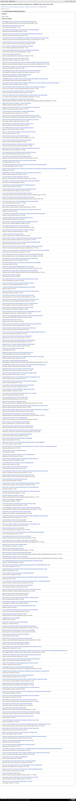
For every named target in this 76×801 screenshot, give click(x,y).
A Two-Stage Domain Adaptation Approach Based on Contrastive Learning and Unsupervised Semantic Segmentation (24, 164)
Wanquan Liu (18, 223)
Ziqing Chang (4, 374)
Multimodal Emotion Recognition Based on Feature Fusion (13, 25)
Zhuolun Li (10, 521)
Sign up (74, 1)
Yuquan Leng (15, 325)
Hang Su (10, 27)
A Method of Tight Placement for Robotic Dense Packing (12, 495)
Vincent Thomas (10, 108)
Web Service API (17, 799)
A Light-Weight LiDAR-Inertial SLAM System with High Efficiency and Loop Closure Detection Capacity (21, 209)
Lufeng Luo (22, 713)
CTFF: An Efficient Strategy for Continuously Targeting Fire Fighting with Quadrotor (18, 127)
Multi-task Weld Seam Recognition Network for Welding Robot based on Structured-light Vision (20, 270)
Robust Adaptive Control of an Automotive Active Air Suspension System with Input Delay (19, 21)
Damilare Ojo (18, 362)
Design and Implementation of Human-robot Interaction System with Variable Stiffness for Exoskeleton (21, 311)
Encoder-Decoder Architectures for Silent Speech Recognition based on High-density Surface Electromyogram (23, 532)
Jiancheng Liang (5, 713)
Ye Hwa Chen (24, 370)
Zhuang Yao (24, 762)
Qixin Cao (22, 611)
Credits (9, 799)
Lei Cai (14, 190)
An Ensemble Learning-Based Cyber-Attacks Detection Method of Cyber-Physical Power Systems (20, 720)
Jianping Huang (14, 117)
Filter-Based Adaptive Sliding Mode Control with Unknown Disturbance (15, 634)
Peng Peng (13, 129)
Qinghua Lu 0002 (17, 713)
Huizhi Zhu (4, 684)
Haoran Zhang (4, 145)
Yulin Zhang (27, 300)
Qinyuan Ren (18, 468)
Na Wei (13, 746)
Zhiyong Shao (19, 72)
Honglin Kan (23, 272)
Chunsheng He (5, 590)
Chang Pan (9, 239)
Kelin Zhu (20, 284)
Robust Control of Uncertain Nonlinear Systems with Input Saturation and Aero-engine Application (20, 695)
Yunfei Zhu (9, 55)
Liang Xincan (17, 725)
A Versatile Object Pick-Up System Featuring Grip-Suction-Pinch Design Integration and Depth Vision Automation (23, 213)
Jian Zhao (7, 635)
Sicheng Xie (14, 582)
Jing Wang (21, 227)
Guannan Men (4, 562)
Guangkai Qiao (15, 35)
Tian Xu (3, 443)
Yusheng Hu (4, 345)
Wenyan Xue (9, 378)
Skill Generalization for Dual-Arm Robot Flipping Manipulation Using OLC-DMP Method (18, 340)
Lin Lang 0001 (12, 680)
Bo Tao (3, 701)
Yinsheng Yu (4, 382)
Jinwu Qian (11, 623)
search (13, 1)
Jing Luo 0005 (8, 92)
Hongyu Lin (31, 268)
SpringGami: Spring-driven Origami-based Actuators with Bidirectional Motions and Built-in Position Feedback (23, 356)
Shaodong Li (19, 778)
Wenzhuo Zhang (19, 505)
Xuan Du (13, 358)
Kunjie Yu (18, 268)
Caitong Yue (14, 268)
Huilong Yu (23, 411)
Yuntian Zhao (9, 141)
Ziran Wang (4, 272)
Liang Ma (4, 325)
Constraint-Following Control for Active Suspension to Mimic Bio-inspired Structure (18, 675)
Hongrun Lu (24, 774)
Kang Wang (4, 541)
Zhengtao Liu (17, 137)
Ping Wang (23, 223)
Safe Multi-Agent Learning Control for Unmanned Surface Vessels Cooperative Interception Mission (21, 180)
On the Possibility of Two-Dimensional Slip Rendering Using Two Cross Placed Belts (18, 385)
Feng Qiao (9, 321)
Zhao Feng (18, 235)
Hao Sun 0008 (27, 639)
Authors (5, 11)
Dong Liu (9, 762)
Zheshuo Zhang (9, 676)
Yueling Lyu (12, 133)
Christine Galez (17, 68)
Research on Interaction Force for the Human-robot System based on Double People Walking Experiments (22, 769)
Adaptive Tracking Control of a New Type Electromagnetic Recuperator (15, 593)
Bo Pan (38, 541)
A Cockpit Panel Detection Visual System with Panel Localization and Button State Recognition (20, 609)
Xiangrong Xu (9, 554)
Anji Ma (3, 47)
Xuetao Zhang (10, 145)
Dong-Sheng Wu (13, 701)
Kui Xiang (25, 92)
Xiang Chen (8, 529)
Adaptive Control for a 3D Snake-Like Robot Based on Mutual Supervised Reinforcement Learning (20, 115)
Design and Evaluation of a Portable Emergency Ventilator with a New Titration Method (18, 630)
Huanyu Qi (4, 333)
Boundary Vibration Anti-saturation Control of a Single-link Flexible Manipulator (17, 703)
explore (6, 1)
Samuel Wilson (14, 100)
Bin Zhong (12, 51)
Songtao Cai (9, 774)
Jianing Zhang (15, 705)
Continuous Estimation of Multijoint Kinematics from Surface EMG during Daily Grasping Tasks (20, 458)
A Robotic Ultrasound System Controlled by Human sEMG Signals (14, 756)
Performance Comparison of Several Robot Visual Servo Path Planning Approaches (18, 573)
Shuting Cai (27, 72)
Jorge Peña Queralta (6, 80)
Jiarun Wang (4, 366)
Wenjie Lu (19, 345)
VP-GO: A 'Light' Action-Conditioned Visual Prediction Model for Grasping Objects (17, 46)
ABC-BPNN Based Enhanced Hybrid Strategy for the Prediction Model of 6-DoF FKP (18, 683)
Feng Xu (24, 239)
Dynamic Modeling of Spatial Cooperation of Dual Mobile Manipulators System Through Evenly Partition (21, 646)
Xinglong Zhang (8, 505)
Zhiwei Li (8, 411)
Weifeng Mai (4, 288)
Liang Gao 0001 (25, 582)
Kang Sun (8, 541)
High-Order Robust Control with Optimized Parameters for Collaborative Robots (17, 638)
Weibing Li (4, 170)
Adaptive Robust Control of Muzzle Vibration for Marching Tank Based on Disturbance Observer (20, 597)
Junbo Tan (11, 635)
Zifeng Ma (4, 460)
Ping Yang (4, 770)
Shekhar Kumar (5, 35)
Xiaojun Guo (4, 390)
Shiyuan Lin (4, 141)
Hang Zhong (14, 43)
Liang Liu (12, 762)
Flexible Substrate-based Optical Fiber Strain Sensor (12, 319)
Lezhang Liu (4, 386)
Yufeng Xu (15, 537)
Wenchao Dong (9, 329)
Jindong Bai (20, 370)
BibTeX (8, 11)
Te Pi (7, 460)
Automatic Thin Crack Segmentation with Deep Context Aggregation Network (16, 156)
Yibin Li (32, 247)
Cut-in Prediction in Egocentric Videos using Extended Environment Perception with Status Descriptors (21, 430)
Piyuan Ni (13, 611)
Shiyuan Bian (24, 590)
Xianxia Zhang (14, 382)
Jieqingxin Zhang (29, 668)
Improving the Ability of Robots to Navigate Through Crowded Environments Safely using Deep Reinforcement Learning (24, 405)
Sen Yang (9, 578)
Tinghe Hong (4, 117)
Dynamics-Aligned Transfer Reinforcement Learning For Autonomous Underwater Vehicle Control (20, 728)
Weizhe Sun (20, 231)
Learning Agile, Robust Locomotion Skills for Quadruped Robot (14, 707)
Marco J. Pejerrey (20, 652)
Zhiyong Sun (13, 272)
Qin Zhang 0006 (20, 329)
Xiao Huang (11, 31)
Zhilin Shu (12, 435)
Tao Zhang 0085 (17, 247)
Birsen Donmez (21, 35)
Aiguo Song (38, 39)
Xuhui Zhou (4, 509)
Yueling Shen (21, 419)
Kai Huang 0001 (33, 117)
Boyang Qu (35, 268)
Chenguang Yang (23, 341)
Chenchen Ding (20, 194)
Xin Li (31, 39)
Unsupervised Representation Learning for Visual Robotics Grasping (15, 58)
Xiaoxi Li (3, 754)
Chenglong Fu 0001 (21, 325)
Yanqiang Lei (22, 247)
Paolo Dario (10, 76)
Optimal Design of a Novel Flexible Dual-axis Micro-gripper (13, 348)
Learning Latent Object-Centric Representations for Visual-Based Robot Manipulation (18, 111)
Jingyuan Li (4, 582)
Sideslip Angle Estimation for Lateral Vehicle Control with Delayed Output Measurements (19, 605)
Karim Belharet (19, 104)
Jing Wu (8, 684)
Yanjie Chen (4, 43)
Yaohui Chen (18, 358)
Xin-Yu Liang (4, 492)
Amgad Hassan (13, 362)
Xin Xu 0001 (14, 505)
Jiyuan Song (12, 300)
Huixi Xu (7, 672)
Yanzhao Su (17, 660)
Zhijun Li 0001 (14, 174)
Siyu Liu (7, 88)
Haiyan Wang (34, 554)
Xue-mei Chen (9, 472)
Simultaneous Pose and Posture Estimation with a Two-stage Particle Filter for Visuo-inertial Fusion (21, 107)
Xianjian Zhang (15, 284)
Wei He (21, 586)
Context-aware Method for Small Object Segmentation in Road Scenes (15, 176)
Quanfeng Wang (15, 366)
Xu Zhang (11, 284)
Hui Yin (19, 676)
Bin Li (7, 431)
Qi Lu (8, 623)
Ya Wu (30, 178)
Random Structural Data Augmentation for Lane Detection (13, 205)
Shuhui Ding (15, 370)
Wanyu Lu (23, 778)
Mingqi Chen (10, 778)
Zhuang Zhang (16, 627)
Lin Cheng (20, 525)
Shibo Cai (22, 55)
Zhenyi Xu (23, 153)
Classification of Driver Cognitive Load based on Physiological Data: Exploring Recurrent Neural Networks (22, 33)
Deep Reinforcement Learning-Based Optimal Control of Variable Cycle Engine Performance (19, 699)
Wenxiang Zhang (31, 725)
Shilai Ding (7, 96)
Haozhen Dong (9, 582)
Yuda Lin (3, 133)
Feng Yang (13, 276)
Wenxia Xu (12, 684)
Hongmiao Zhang (31, 96)
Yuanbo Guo (9, 366)
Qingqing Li (12, 80)
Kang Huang (19, 590)
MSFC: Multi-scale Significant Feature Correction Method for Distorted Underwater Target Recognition (21, 262)
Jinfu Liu (21, 725)
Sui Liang (11, 96)
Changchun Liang (27, 541)
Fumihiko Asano (5, 84)
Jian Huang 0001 (26, 227)
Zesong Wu (4, 574)
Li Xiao (21, 398)
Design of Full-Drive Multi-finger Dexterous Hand (11, 54)
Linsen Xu (8, 725)
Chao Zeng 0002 (11, 341)
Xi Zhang (26, 411)
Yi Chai (27, 627)
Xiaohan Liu (13, 513)
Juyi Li (3, 525)
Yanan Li (22, 684)
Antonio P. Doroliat (11, 215)
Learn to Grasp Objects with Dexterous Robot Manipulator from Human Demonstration (18, 744)
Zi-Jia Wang (15, 472)
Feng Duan (18, 374)
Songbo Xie (9, 382)
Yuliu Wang (4, 570)
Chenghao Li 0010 (5, 194)
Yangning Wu (9, 43)
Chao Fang (16, 333)
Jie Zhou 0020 (10, 456)
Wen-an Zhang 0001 (16, 492)
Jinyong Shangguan (9, 333)
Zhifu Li (25, 705)
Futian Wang (14, 153)
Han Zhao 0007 (33, 639)
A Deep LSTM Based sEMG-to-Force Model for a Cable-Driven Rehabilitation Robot (17, 462)
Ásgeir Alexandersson (35, 100)
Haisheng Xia (10, 590)
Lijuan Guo (14, 778)
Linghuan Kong (13, 586)
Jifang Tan (4, 153)
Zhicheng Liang (14, 72)
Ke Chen (26, 268)
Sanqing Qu (18, 431)
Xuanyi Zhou (4, 55)
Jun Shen (12, 476)
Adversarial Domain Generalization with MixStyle (11, 274)
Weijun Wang (4, 774)
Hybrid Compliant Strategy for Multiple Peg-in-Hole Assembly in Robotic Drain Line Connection (20, 777)
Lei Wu (3, 166)
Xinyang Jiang (19, 386)
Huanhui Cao (14, 345)
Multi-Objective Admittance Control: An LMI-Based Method (13, 528)
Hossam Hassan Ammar (30, 362)
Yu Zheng (12, 386)
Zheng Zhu (22, 137)
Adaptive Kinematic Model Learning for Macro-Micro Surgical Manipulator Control (17, 352)
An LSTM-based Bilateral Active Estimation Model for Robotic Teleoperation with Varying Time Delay (21, 507)
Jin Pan (3, 121)
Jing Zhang (4, 300)
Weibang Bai (9, 509)
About (2, 799)
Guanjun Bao (26, 55)
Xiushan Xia (19, 153)
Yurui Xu (3, 27)
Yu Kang (12, 125)
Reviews (19, 11)
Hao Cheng (9, 374)
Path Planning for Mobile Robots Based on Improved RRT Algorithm (15, 556)
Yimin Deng (22, 125)
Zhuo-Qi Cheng (11, 251)
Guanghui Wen (11, 566)
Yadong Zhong (7, 276)
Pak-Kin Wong (25, 23)
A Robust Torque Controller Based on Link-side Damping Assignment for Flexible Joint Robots (20, 662)
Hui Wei (13, 92)
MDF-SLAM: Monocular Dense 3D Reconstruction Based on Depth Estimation (16, 552)
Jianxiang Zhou (18, 513)
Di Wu (23, 72)
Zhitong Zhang (4, 709)
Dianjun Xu (4, 174)
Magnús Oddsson (20, 100)
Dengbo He (10, 35)
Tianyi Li (14, 145)
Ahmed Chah (14, 104)
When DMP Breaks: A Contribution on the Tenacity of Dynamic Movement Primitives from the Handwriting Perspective (24, 66)
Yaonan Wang (28, 43)
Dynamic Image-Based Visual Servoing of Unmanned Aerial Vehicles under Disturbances (19, 42)
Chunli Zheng (12, 603)
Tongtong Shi (13, 223)
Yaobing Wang (33, 541)
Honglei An (27, 680)
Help (12, 799)
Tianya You (19, 554)
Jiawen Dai (4, 676)
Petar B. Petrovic (54, 554)
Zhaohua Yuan (15, 96)
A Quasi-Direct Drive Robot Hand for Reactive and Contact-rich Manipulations (16, 140)
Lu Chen (3, 680)
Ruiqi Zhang (31, 198)
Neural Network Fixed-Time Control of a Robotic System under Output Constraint (17, 585)
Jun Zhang (9, 39)
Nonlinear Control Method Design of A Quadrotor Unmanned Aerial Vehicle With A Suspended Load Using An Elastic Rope (25, 577)
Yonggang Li (14, 554)
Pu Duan (15, 529)
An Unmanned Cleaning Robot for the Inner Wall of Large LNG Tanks (15, 397)
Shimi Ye (3, 423)
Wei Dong (17, 129)
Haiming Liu (18, 149)
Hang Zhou (4, 623)
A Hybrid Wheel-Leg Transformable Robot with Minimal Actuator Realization (16, 511)
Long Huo (8, 272)
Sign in (72, 1)
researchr (2, 1)
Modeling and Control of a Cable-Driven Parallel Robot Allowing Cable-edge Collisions (18, 344)
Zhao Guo (32, 88)
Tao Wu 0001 (7, 166)
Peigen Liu (4, 198)
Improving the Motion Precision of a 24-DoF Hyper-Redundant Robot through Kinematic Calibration (21, 483)
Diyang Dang (22, 300)
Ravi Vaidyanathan (48, 100)
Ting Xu (18, 219)
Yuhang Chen (4, 664)
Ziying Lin (9, 129)
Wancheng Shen (5, 292)
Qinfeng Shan (4, 407)
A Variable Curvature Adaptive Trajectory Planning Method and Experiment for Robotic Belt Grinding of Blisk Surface (24, 736)
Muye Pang (21, 92)
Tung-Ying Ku (4, 215)
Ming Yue (20, 333)
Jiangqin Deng (13, 484)
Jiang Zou (17, 484)
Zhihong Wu (4, 378)
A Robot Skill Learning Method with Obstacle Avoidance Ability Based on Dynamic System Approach (21, 491)
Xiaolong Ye (18, 202)
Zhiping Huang (9, 390)
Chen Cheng (23, 43)
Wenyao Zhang (5, 296)
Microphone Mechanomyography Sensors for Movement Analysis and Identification (18, 99)
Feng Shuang (4, 778)
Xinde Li (8, 619)
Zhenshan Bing (27, 117)
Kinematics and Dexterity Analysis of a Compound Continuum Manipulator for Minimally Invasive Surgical (22, 246)
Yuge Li (3, 227)
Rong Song (8, 133)
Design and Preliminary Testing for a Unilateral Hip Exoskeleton (14, 450)
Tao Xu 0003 (4, 190)
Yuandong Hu (4, 746)
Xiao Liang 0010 (10, 627)
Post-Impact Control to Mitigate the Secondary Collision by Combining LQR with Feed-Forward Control (21, 654)
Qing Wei (22, 680)
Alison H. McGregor (27, 100)
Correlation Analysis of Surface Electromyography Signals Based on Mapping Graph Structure (20, 221)
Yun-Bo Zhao (8, 125)
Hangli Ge (13, 374)
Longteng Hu (8, 137)
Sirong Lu (4, 697)
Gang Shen (14, 186)
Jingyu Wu (20, 39)
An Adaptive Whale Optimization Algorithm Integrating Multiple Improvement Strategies (18, 287)
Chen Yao (13, 137)
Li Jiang (8, 386)
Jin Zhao (21, 23)
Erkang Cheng (18, 272)
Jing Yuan (19, 423)
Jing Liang (4, 268)
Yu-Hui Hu (19, 472)
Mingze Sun (4, 239)
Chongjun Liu (4, 607)
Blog (22, 799)
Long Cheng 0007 (21, 117)
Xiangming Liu (18, 680)
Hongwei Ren (11, 194)
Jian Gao (19, 366)
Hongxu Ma (8, 680)
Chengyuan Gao (5, 521)
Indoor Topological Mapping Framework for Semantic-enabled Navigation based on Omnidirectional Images (22, 560)
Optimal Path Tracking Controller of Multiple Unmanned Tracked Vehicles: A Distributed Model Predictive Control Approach (25, 409)
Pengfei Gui (11, 733)
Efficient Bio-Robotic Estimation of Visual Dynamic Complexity (14, 401)
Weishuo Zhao (9, 190)
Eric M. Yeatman (33, 509)
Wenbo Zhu (27, 713)
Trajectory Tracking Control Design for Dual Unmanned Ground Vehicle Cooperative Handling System (21, 658)
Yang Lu (3, 505)
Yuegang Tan (16, 321)
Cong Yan (20, 84)
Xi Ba (7, 325)
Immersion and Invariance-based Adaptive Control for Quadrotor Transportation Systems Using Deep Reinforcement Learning (26, 752)
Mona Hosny (23, 362)
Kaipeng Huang (8, 202)
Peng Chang (4, 578)
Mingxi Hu (10, 754)
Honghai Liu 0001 (18, 729)
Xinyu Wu (12, 313)
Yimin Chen (24, 366)
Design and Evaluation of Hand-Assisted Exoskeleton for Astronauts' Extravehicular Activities (20, 303)
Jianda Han (21, 435)
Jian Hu (3, 566)
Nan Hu (6, 186)
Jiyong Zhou (22, 190)
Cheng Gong (18, 411)
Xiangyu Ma (4, 313)
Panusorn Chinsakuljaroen (17, 415)
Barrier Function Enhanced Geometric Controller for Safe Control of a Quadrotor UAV (18, 144)
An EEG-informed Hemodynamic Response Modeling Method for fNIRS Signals (17, 434)
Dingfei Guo (14, 407)
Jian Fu (3, 276)
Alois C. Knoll (35, 198)
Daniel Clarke (21, 198)
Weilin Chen (31, 713)
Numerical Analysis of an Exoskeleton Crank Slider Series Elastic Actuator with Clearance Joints (20, 299)
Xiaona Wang (16, 31)
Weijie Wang (10, 407)
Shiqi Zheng (4, 619)
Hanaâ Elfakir (4, 104)
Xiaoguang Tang (9, 398)
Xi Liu (3, 782)
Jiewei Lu (8, 435)
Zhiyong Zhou (11, 88)
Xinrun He (17, 227)
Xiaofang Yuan (18, 668)
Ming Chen (22, 541)
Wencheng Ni (17, 541)
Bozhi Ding (4, 631)
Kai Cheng (4, 729)
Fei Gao (10, 186)
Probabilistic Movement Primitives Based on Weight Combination (14, 544)
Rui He (3, 223)
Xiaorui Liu (14, 27)
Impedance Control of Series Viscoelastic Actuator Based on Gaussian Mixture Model (18, 91)
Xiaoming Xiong (32, 72)
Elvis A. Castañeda (5, 652)
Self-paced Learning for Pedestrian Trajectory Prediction (12, 548)
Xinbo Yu (17, 586)
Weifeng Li (28, 39)
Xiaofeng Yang (19, 774)
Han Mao (12, 337)
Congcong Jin (9, 492)
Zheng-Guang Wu (10, 721)
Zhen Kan (23, 59)
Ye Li (12, 525)
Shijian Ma (4, 398)
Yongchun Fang (26, 754)
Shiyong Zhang (19, 145)
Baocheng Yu (26, 684)
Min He (7, 251)
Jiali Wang (18, 239)
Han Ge (18, 55)
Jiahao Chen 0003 (5, 31)
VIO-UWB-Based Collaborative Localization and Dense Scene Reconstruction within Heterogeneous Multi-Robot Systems (25, 78)
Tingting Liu (15, 121)
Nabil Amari (9, 104)
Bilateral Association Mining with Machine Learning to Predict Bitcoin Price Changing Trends (19, 732)
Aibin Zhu (8, 300)
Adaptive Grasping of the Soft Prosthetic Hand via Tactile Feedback (15, 466)
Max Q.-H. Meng (21, 121)
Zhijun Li (19, 59)
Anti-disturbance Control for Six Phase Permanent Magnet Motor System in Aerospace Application (20, 687)
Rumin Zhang (29, 194)
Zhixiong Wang (28, 554)
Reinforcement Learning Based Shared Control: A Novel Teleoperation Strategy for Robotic (19, 372)
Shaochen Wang (5, 59)
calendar (10, 1)
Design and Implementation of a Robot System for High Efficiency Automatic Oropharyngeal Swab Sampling (22, 254)
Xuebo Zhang (24, 145)
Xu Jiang (17, 419)
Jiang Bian (4, 431)
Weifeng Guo (22, 268)
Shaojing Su (15, 390)
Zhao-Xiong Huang (23, 701)
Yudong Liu (4, 439)
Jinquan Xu (13, 688)
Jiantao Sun (17, 88)
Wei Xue (8, 758)
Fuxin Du (8, 247)
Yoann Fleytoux (8, 47)
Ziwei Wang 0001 (23, 509)
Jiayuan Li (4, 480)
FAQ (24, 799)
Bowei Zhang (4, 762)
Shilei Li (12, 529)
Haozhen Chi (8, 468)
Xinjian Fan (14, 243)
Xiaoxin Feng (4, 766)
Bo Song (37, 272)
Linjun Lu (3, 88)
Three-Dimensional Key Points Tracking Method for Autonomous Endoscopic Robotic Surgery (20, 258)
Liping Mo (9, 288)
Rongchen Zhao (16, 23)
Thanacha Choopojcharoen (34, 415)
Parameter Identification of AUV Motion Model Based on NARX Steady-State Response (18, 389)
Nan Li (10, 525)
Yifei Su (12, 321)
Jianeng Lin (4, 435)
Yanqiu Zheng (16, 84)
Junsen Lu (4, 125)
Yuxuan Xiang (10, 84)
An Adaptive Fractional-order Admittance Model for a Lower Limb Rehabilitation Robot (18, 454)
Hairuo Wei (4, 750)
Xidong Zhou (13, 668)
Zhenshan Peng (5, 149)
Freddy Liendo (4, 68)
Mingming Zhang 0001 (22, 51)
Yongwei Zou (9, 345)
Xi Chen (3, 533)
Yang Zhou (9, 476)
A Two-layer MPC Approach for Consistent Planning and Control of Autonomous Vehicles (19, 503)
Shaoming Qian (14, 55)
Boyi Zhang (18, 688)
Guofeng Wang (5, 370)
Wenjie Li (25, 194)
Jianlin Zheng (4, 219)
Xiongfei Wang (33, 272)
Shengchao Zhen (21, 639)
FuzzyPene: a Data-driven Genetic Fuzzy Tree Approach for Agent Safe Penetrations (18, 283)
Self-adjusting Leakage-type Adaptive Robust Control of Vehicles (14, 613)
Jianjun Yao (9, 607)
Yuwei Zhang (4, 39)
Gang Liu (6, 182)
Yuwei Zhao (17, 762)
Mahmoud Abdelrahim (6, 362)
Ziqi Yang (18, 509)
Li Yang (3, 186)
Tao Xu (3, 668)
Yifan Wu (3, 586)
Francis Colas (20, 108)
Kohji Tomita (8, 480)
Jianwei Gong (13, 411)
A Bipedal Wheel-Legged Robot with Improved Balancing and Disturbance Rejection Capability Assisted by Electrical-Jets (25, 515)
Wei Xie (3, 23)
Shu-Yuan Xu (4, 472)
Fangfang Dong (5, 648)
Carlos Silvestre (31, 23)
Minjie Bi (15, 194)
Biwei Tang (17, 92)
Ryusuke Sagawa (10, 570)
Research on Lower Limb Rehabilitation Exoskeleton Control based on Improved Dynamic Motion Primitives (22, 315)
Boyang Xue (4, 758)
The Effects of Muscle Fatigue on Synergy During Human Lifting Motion (15, 642)
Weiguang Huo (41, 100)
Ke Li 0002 (9, 746)
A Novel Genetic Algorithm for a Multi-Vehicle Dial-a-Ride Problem (14, 479)
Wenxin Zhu (13, 468)
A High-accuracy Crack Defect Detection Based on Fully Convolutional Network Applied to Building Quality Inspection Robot (25, 62)
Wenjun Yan (26, 725)
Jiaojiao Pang (13, 239)
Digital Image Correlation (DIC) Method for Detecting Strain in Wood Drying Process (18, 740)
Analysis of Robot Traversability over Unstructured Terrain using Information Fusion (18, 295)
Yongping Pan (13, 574)
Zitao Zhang (9, 117)
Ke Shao (3, 635)
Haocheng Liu (8, 72)
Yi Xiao (12, 39)
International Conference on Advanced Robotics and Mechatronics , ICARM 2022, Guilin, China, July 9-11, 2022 (20, 6)
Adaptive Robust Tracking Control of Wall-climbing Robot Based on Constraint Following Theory (20, 487)
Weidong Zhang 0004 (9, 23)
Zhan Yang (18, 243)
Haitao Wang (4, 178)
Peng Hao (7, 525)
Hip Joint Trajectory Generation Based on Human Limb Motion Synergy (15, 225)
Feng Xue (4, 137)
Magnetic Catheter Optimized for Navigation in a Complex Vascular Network (16, 103)
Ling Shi (23, 529)
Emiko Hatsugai (10, 394)
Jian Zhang (4, 329)
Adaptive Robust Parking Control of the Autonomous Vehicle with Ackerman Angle (17, 368)
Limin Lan (18, 43)
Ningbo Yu (16, 435)
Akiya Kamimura (14, 480)
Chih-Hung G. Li (17, 215)
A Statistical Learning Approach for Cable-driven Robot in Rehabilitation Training (17, 217)
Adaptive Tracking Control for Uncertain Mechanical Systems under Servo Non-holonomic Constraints (21, 589)
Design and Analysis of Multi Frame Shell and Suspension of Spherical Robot (16, 336)
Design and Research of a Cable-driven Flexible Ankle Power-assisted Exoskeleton (17, 307)
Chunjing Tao (7, 227)
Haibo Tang (4, 337)
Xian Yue (3, 317)
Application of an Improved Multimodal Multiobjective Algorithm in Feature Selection (18, 266)
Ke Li (21, 239)
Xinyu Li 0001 (19, 582)
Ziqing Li (8, 484)
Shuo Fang (14, 149)
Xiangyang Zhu (27, 484)
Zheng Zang (4, 411)
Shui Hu (31, 419)
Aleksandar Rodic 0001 (46, 554)
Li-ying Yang (7, 701)
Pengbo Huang (9, 174)
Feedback (28, 799)
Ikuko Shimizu (16, 394)
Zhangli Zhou (11, 59)
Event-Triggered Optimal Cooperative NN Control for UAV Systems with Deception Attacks (19, 160)
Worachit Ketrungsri (25, 415)
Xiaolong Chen (15, 639)
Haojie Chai (18, 190)
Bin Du (3, 182)
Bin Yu (9, 648)
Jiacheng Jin (4, 537)
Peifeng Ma (12, 317)
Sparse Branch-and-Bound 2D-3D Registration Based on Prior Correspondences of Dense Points (20, 119)
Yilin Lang (4, 468)
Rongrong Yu (10, 370)
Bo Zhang (14, 664)
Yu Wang (3, 349)
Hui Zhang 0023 (8, 668)
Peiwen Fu (8, 51)
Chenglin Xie (9, 219)
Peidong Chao (4, 243)
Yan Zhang (4, 725)
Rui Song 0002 (27, 247)
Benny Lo (28, 509)
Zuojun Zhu (4, 554)
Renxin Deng (4, 627)
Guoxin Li (7, 443)
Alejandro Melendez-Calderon (24, 88)
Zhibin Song (20, 76)
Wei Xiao (8, 717)
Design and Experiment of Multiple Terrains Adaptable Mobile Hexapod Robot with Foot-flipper (20, 601)
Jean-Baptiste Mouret (15, 47)
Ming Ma (34, 39)
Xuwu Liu (11, 782)
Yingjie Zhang (8, 268)
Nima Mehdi (4, 108)
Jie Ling (14, 235)
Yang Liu (3, 202)
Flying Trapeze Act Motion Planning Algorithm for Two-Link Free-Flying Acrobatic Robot (18, 413)
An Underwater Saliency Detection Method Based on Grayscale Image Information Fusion (19, 189)
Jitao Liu (18, 398)
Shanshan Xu (39, 554)
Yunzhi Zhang (10, 235)
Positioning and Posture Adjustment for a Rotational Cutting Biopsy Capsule (16, 74)
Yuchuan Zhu (22, 235)
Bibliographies (16, 11)
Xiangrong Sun (19, 407)
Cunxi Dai (4, 51)
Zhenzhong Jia (27, 137)
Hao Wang (15, 59)
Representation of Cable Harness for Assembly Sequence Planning (14, 622)
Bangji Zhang (15, 676)
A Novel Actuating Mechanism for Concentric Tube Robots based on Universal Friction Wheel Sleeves (21, 70)
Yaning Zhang (13, 419)
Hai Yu (7, 754)
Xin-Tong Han (24, 472)
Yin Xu (3, 96)
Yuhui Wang (17, 125)
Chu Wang (12, 541)
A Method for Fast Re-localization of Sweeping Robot (12, 499)
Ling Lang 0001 (18, 709)
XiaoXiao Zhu (17, 611)
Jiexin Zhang (10, 664)
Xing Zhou (4, 284)
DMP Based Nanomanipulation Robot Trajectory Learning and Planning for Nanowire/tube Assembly (21, 242)
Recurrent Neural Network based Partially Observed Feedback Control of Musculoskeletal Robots (20, 29)
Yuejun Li (4, 264)
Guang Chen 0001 (10, 178)
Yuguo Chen (28, 239)
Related (23, 11)
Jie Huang (14, 378)
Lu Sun (20, 762)
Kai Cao (16, 166)
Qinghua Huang (13, 758)
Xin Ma (7, 170)
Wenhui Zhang (14, 76)
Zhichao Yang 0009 (22, 627)
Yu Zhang (9, 488)
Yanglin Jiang (4, 558)
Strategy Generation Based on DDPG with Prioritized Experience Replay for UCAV (17, 123)
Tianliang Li (4, 321)
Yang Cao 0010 (9, 153)
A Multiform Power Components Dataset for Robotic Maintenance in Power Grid (17, 781)
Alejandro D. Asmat (12, 652)
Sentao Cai (11, 705)
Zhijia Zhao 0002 (5, 705)
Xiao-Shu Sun (30, 701)
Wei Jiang (7, 280)
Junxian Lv (4, 603)
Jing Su (12, 247)
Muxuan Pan (8, 697)
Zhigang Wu (8, 349)
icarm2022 (7, 8)
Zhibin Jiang (12, 672)
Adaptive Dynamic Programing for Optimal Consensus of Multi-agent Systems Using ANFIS (19, 381)
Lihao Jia (24, 407)
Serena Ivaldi (21, 47)
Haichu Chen (28, 272)
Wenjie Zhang (4, 76)
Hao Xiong (23, 345)
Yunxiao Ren (14, 509)
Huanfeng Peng (5, 456)
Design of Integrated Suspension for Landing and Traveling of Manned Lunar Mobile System (19, 540)
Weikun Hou (17, 300)
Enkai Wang (12, 227)
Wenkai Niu (8, 586)
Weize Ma (14, 398)
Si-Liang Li (18, 701)
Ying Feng (19, 174)
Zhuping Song (9, 358)
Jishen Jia (10, 264)
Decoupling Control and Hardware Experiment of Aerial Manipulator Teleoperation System (19, 626)
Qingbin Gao (14, 750)
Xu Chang (13, 709)
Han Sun (3, 611)
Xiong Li (15, 386)
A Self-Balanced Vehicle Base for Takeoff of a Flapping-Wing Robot (14, 417)
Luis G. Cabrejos (32, 652)
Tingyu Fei (4, 92)
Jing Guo (3, 72)
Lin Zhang (18, 750)
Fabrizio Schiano (17, 80)
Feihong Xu (10, 325)
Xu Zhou (18, 337)
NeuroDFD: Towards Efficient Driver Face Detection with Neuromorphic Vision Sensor (18, 197)
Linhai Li (3, 280)
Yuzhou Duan (4, 235)
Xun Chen (16, 533)
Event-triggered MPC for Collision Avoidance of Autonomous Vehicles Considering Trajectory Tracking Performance (24, 364)
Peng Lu (16, 766)
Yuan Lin (9, 149)
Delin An (15, 317)
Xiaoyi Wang (23, 554)
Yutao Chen (18, 378)
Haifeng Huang (5, 341)
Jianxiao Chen (4, 427)
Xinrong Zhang (4, 488)
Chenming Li (4, 639)
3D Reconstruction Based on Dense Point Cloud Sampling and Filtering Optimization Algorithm (20, 201)
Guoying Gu (22, 484)
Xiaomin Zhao (13, 648)
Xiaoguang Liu (35, 194)
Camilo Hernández (11, 68)
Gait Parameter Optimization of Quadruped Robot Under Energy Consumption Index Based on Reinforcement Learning (24, 679)
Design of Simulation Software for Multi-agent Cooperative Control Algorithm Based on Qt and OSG (21, 148)
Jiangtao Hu (14, 774)
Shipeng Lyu (10, 296)
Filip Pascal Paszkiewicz (6, 100)
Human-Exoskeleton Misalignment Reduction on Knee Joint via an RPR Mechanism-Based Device (20, 50)
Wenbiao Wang (10, 537)
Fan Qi (6, 223)
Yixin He (8, 660)
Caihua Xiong (15, 329)
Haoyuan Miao (8, 611)
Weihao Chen (4, 129)
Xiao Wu (7, 27)
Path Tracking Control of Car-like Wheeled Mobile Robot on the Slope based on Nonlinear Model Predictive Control (23, 332)
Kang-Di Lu (4, 721)
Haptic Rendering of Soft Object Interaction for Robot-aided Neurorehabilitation (17, 438)
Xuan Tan (23, 668)
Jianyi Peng (22, 178)
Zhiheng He (14, 202)
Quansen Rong (9, 231)
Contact (5, 799)
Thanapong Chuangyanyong (7, 415)
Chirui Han (10, 243)
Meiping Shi (12, 166)
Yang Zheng (4, 484)
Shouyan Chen (21, 705)
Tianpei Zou (28, 431)
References (11, 11)
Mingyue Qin (16, 525)
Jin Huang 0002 (23, 660)
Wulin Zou (4, 529)
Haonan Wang (15, 231)
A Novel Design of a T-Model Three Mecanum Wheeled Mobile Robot (15, 360)
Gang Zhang (4, 247)
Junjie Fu (7, 566)
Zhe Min (6, 121)
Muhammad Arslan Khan (6, 688)
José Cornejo (37, 652)
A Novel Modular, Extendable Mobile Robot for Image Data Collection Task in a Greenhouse (19, 393)
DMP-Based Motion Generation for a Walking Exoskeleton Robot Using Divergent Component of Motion (21, 172)
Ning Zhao (16, 39)
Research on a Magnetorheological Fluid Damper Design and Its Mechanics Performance (19, 131)
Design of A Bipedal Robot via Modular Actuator (11, 773)
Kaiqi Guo (16, 51)
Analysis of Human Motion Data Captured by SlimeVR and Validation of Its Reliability (18, 229)
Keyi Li (7, 284)
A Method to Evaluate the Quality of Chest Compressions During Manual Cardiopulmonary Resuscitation (22, 238)
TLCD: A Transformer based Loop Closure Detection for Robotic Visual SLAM (16, 193)
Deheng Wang (25, 96)
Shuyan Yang (27, 419)
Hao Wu (24, 39)
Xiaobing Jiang (27, 476)
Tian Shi (8, 766)
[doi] (45, 6)
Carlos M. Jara (25, 652)
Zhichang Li (4, 358)
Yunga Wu (4, 672)
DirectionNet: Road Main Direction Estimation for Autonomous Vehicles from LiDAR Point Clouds (20, 291)
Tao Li (9, 223)
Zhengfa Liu (26, 178)
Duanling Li (4, 660)
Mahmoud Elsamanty (38, 362)
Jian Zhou (36, 725)
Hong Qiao (21, 31)
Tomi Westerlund (24, 80)
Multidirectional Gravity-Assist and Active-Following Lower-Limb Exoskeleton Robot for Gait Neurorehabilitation (23, 442)
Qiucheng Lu (12, 423)
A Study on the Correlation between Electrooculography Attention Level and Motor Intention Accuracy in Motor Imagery (24, 95)
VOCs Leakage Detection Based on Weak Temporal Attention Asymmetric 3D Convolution (19, 152)
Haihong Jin (13, 725)
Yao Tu (16, 313)
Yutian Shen (11, 121)
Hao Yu (39, 194)
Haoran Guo (4, 231)
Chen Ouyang (4, 394)
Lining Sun (20, 96)
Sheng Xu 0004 (17, 341)
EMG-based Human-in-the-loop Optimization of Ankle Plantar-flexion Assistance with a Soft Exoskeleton (21, 323)
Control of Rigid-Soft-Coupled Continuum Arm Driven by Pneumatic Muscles (16, 536)
